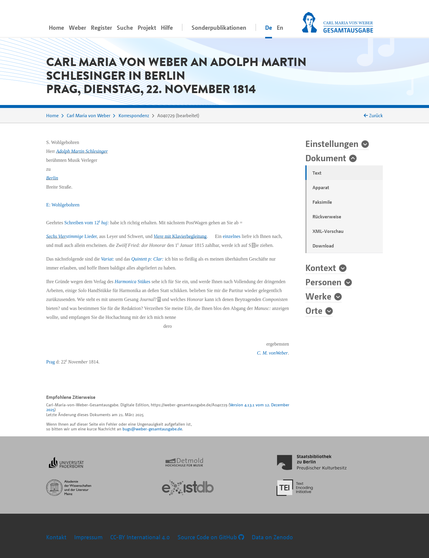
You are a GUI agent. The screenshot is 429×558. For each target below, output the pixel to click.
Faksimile (322, 202)
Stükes (132, 281)
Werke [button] (318, 296)
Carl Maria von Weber (88, 115)
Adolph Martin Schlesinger (82, 151)
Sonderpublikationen (219, 27)
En (280, 27)
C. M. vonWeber (272, 352)
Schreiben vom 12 (86, 222)
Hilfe (167, 27)
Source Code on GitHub (211, 537)
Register (101, 27)
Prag (50, 361)
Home (56, 27)
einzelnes (232, 236)
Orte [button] (313, 310)
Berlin (52, 178)
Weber (77, 27)
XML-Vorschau (328, 231)
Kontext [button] (320, 267)
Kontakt (56, 537)
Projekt (147, 27)
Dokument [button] (325, 157)
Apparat (321, 187)
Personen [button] (323, 281)
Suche (125, 27)
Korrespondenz (134, 115)
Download (323, 246)
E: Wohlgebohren (63, 204)
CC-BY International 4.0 (140, 537)
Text (317, 173)
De (268, 27)
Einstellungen (331, 143)
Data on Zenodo (272, 537)
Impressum (88, 537)
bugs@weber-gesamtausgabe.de (152, 428)
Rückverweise (327, 217)
